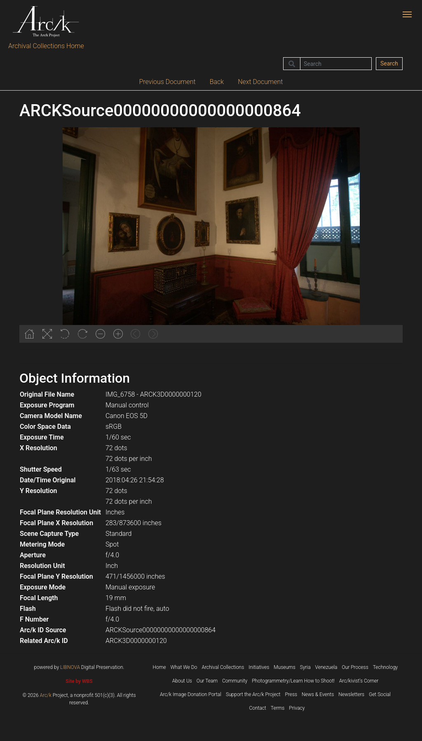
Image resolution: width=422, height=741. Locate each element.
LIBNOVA (70, 667)
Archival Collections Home (46, 46)
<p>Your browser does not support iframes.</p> (211, 235)
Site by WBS (79, 681)
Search (389, 63)
